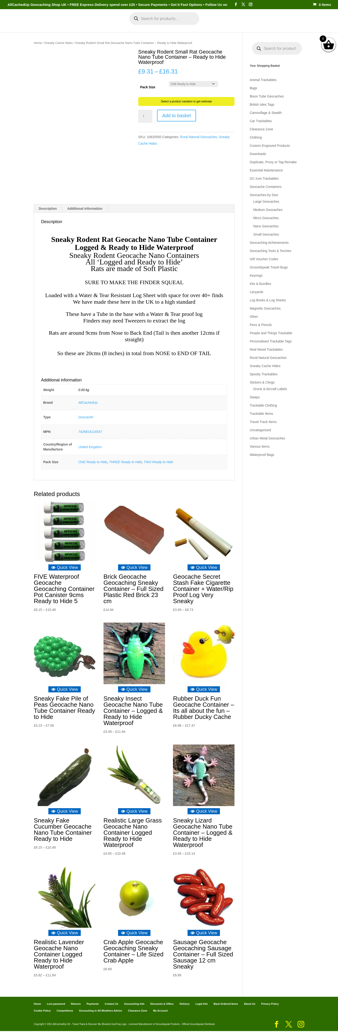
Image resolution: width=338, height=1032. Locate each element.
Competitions (65, 1011)
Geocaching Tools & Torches (270, 251)
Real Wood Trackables (266, 349)
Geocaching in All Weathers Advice (100, 1011)
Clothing (256, 137)
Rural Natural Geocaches (198, 137)
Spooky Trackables (263, 374)
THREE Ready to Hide (125, 463)
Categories (74, 28)
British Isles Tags (262, 104)
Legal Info (202, 1004)
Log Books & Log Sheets (268, 300)
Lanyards (256, 292)
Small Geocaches (266, 234)
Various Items (260, 446)
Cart (211, 28)
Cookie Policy (42, 1011)
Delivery (185, 1004)
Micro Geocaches (266, 218)
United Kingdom (90, 448)
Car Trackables (261, 121)
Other (254, 316)
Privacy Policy (270, 1004)
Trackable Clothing (263, 405)
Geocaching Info (259, 28)
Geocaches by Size (264, 195)
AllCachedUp (88, 403)
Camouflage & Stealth (266, 113)
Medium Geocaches (268, 210)
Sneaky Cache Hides (58, 43)
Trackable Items (261, 413)
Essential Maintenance (266, 170)
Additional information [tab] (84, 209)
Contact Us (111, 1004)
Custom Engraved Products (270, 145)
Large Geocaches (266, 201)
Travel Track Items (263, 422)
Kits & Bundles (260, 284)
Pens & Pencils (261, 325)
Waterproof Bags (262, 455)
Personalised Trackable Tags (271, 341)
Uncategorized (260, 430)
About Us (249, 1004)
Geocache (85, 418)
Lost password (56, 1004)
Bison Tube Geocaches (267, 96)
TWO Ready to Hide (158, 463)
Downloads (258, 154)
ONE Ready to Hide (92, 463)
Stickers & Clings (262, 382)
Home (53, 28)
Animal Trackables (263, 80)
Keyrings (256, 275)
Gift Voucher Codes (264, 259)
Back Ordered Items (226, 1004)
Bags (253, 88)
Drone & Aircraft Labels (270, 389)
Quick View (64, 568)
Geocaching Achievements (269, 242)
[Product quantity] (145, 116)
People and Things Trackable (271, 333)
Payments (230, 28)
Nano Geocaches (266, 226)
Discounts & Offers (162, 1004)
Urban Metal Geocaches (267, 438)
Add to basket (176, 115)
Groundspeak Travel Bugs (269, 267)
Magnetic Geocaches (265, 308)
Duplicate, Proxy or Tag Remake (273, 162)
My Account (105, 28)
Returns (76, 1004)
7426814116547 (90, 433)
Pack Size (147, 87)
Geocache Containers (265, 187)
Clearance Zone (261, 129)
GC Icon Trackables (264, 178)
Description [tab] (48, 209)
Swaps (255, 397)
